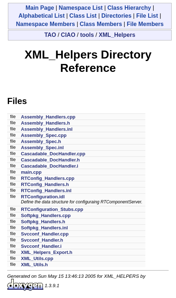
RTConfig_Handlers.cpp (47, 178)
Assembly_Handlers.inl (46, 129)
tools (87, 35)
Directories (116, 16)
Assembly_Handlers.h (45, 123)
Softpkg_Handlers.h (43, 221)
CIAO (68, 35)
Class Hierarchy (129, 8)
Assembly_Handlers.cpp (48, 117)
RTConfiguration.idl (43, 196)
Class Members (101, 24)
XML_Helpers (117, 35)
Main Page (40, 8)
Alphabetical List (41, 16)
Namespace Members (45, 24)
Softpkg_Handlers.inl (44, 227)
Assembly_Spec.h (41, 141)
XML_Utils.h (34, 264)
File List (147, 16)
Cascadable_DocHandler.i (49, 166)
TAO (50, 35)
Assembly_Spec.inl (42, 147)
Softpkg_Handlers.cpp (46, 215)
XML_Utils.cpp (37, 258)
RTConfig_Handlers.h (45, 184)
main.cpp (31, 172)
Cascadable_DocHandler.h (50, 160)
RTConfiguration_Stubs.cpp (52, 209)
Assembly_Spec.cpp (43, 135)
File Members (145, 24)
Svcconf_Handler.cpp (45, 234)
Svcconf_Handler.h (42, 240)
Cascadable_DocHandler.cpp (53, 153)
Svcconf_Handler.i (41, 246)
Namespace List (81, 8)
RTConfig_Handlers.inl (46, 190)
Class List (83, 16)
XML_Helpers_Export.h (46, 252)
